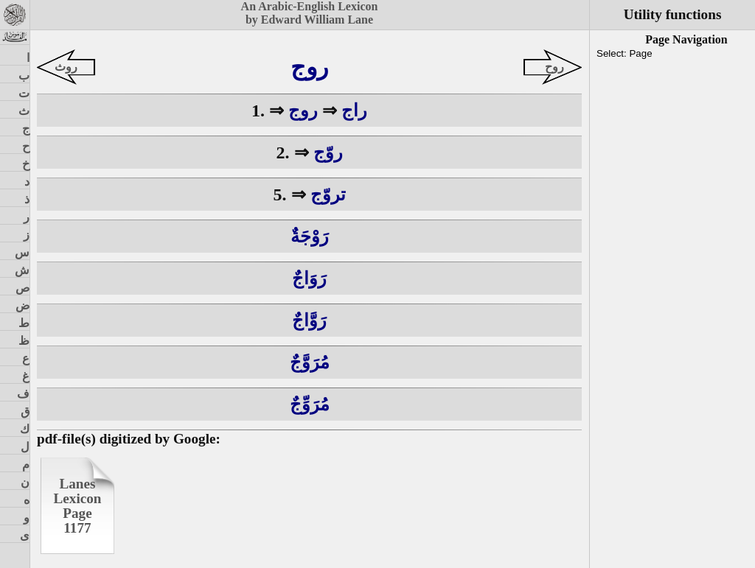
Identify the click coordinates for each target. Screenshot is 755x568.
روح (554, 66)
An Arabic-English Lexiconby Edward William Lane (309, 13)
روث (66, 66)
